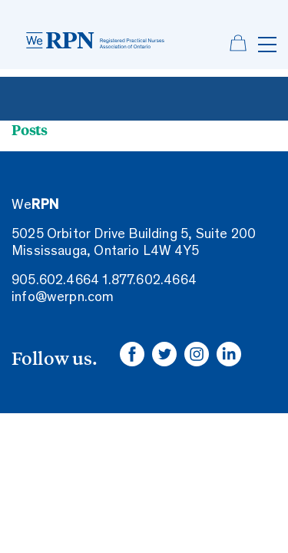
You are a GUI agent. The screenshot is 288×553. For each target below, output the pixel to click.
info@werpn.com (63, 298)
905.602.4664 (55, 281)
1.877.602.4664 (149, 281)
